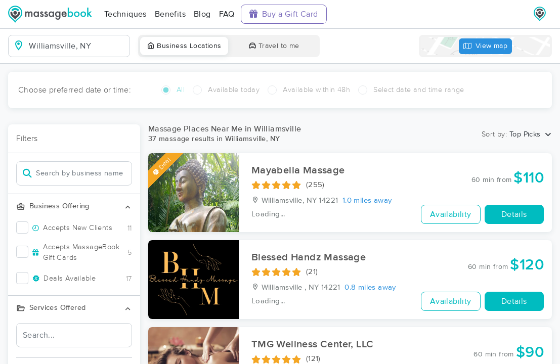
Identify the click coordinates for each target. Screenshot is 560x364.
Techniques (125, 14)
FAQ (227, 14)
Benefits (170, 14)
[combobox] (77, 46)
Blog (202, 14)
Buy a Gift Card (283, 14)
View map (485, 46)
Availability (450, 214)
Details (514, 214)
